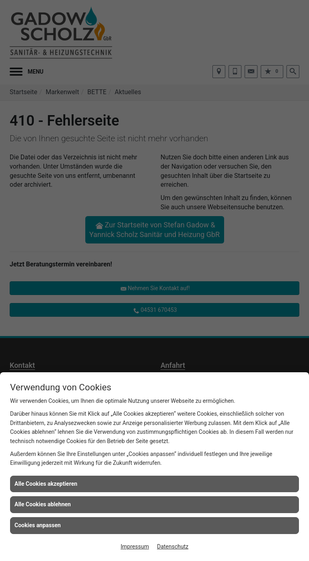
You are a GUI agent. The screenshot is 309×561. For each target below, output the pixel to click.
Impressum (135, 546)
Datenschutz (172, 546)
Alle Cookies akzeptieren (45, 484)
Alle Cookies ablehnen (42, 504)
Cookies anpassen (37, 525)
